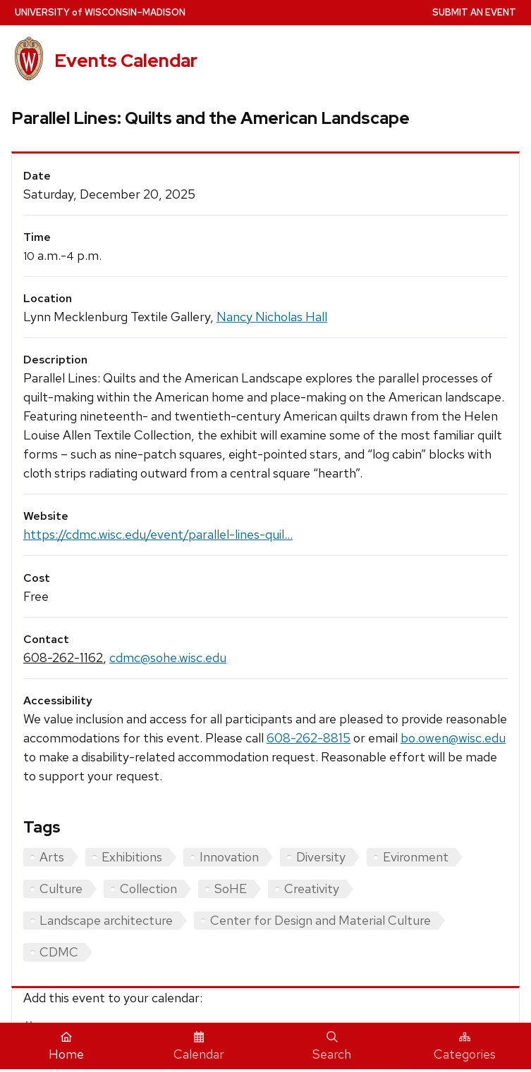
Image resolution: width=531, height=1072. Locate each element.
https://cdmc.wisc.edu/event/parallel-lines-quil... (158, 534)
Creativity (311, 888)
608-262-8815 (308, 738)
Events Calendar (125, 61)
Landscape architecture (106, 920)
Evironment (415, 857)
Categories (465, 1046)
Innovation (229, 857)
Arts (51, 857)
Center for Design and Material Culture (320, 920)
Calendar (198, 1046)
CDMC (58, 952)
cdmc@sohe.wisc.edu (167, 657)
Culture (61, 888)
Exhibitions (132, 857)
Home (66, 1046)
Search (331, 1046)
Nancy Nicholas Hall (271, 316)
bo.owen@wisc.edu (453, 738)
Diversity (321, 857)
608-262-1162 (63, 657)
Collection (148, 888)
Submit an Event (474, 12)
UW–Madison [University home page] (100, 12)
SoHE (230, 888)
